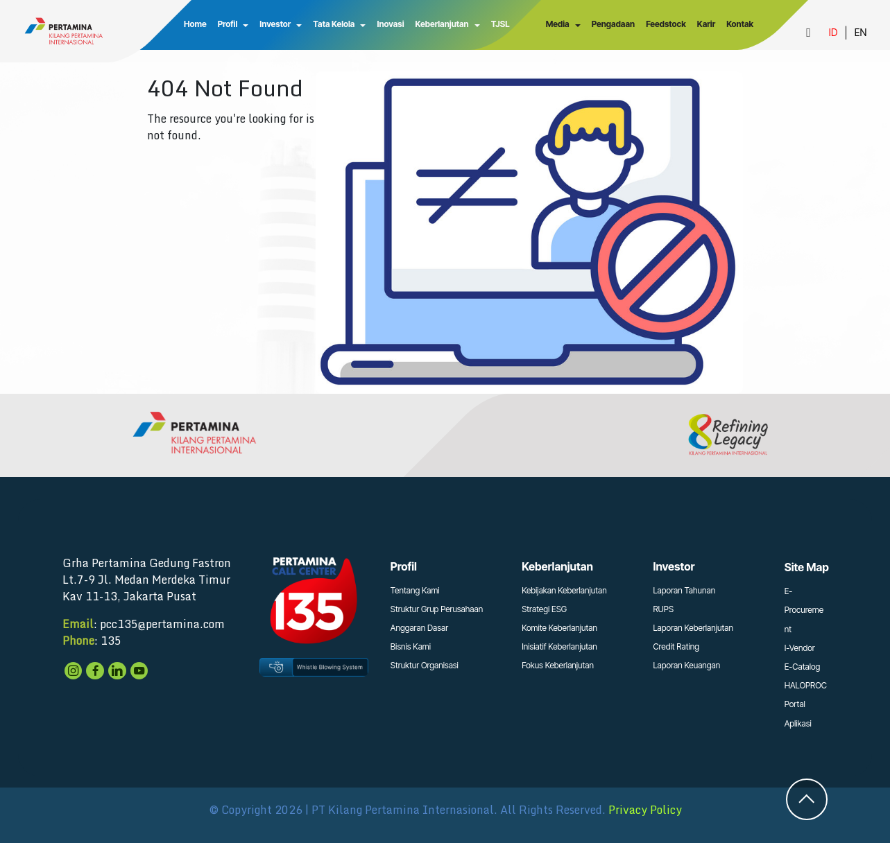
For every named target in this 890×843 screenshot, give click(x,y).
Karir (705, 24)
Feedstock (666, 24)
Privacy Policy (645, 810)
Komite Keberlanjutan (559, 628)
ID (833, 32)
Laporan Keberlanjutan (693, 628)
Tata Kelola (333, 24)
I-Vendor (800, 648)
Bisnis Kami (411, 646)
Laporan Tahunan (684, 590)
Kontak (739, 24)
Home (194, 24)
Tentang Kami (415, 590)
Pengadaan (612, 24)
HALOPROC (806, 685)
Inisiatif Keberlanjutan (559, 646)
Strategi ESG (544, 609)
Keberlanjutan (441, 24)
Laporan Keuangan (686, 665)
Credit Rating (676, 646)
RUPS (663, 609)
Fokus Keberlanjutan (558, 665)
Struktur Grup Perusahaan (437, 609)
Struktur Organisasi (425, 665)
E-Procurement (804, 610)
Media (557, 24)
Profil (226, 24)
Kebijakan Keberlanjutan (564, 590)
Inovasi (389, 24)
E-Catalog (803, 666)
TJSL (499, 24)
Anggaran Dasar (419, 628)
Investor (274, 24)
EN (861, 32)
